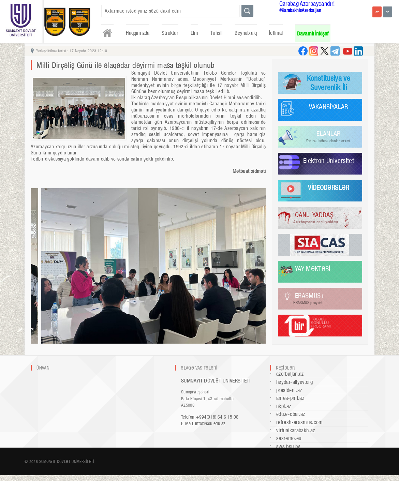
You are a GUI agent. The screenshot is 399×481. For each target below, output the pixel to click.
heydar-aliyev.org (294, 382)
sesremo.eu (288, 438)
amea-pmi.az (290, 398)
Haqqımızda (138, 33)
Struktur (170, 33)
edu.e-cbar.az (290, 414)
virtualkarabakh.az (295, 430)
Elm (194, 33)
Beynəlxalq (246, 33)
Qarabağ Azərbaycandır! (307, 3)
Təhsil (216, 33)
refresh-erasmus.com (299, 422)
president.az (289, 390)
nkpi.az (283, 406)
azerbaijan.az (290, 374)
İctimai (276, 33)
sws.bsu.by (288, 446)
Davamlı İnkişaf (313, 33)
